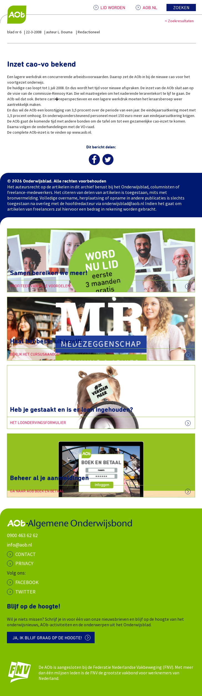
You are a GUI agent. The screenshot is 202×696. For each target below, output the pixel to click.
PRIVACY (24, 563)
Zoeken (181, 7)
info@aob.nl (19, 545)
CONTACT (25, 554)
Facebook (27, 582)
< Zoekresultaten (179, 20)
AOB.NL (150, 8)
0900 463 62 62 (22, 535)
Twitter (25, 591)
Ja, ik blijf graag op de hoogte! (47, 638)
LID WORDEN (112, 8)
